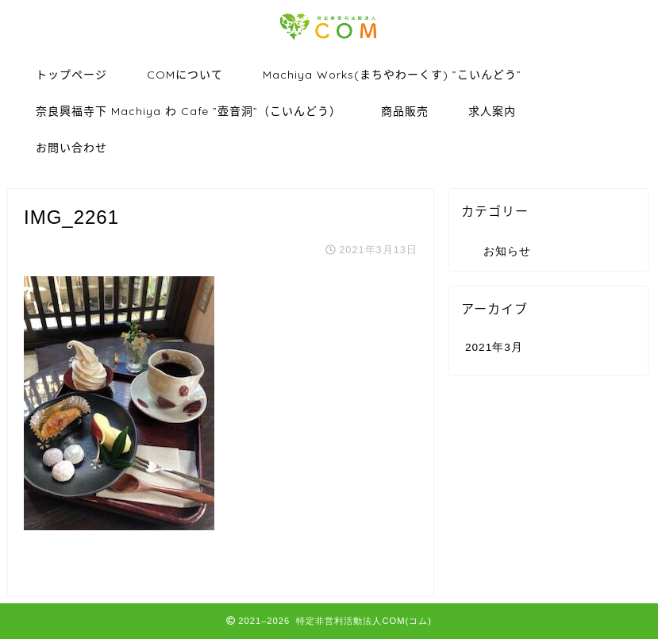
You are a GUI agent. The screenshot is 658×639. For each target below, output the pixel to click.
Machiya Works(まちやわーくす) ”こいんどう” (392, 74)
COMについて (185, 74)
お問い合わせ (71, 148)
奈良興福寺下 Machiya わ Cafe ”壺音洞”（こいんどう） (188, 111)
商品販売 (405, 111)
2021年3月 (494, 347)
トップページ (71, 74)
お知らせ (507, 251)
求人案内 (492, 111)
